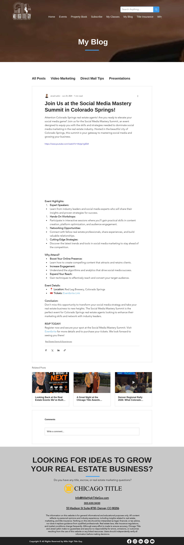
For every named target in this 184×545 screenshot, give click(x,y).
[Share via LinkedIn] (58, 350)
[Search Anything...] (135, 9)
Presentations (119, 78)
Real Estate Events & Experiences (58, 341)
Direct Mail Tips (92, 78)
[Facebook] (129, 541)
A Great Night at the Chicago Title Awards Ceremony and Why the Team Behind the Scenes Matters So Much (90, 398)
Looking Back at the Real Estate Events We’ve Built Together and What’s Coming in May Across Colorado (49, 398)
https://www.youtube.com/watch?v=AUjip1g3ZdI (67, 144)
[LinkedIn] (141, 541)
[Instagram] (135, 541)
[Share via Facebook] (46, 350)
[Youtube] (152, 541)
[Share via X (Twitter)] (52, 350)
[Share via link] (65, 350)
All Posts (39, 78)
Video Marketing (63, 78)
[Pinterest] (146, 541)
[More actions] (137, 95)
